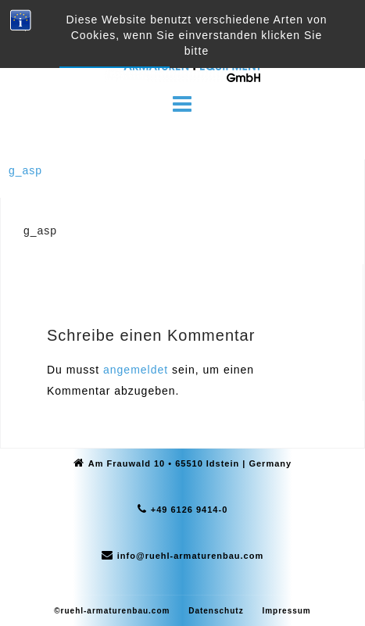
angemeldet (135, 369)
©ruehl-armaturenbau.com (112, 610)
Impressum (286, 610)
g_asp (25, 170)
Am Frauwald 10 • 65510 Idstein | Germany (190, 463)
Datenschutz (215, 610)
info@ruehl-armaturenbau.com (190, 555)
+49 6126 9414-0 (189, 509)
